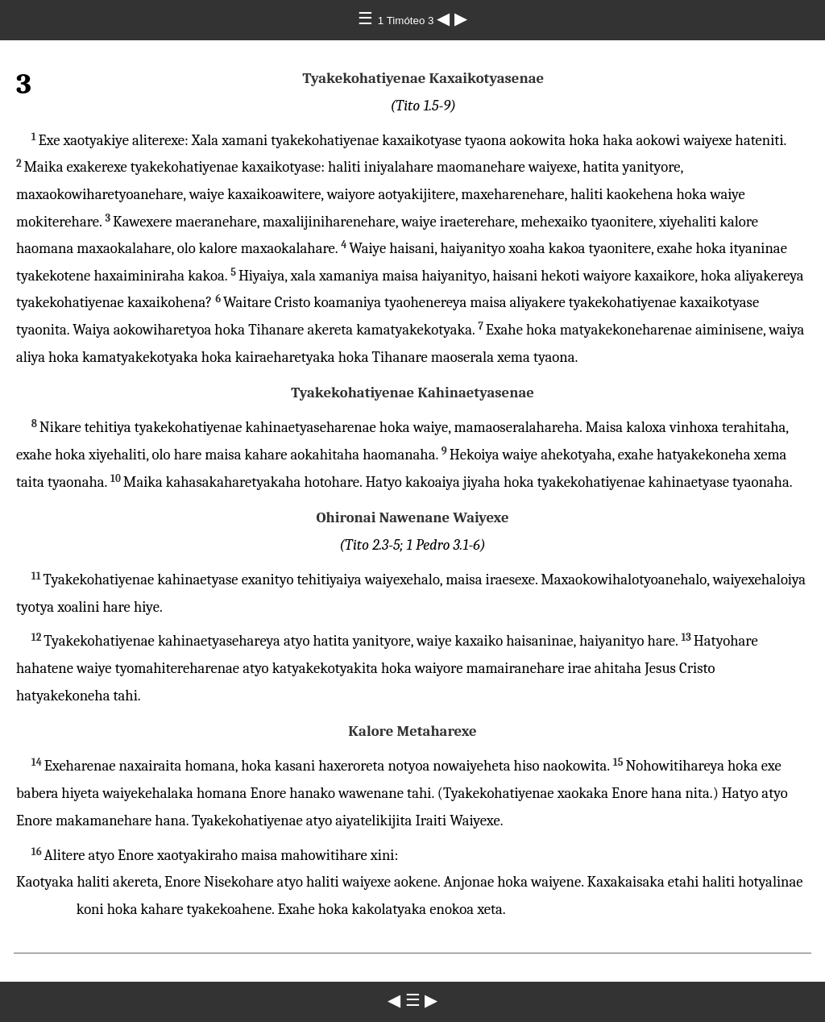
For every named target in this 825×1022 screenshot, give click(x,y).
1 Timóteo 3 (407, 21)
